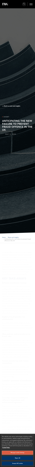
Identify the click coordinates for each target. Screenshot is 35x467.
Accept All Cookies (17, 463)
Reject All (17, 458)
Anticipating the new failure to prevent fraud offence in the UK (17, 240)
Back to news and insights (12, 106)
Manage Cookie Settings (17, 452)
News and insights (13, 238)
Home (4, 238)
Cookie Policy (6, 447)
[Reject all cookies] (32, 437)
